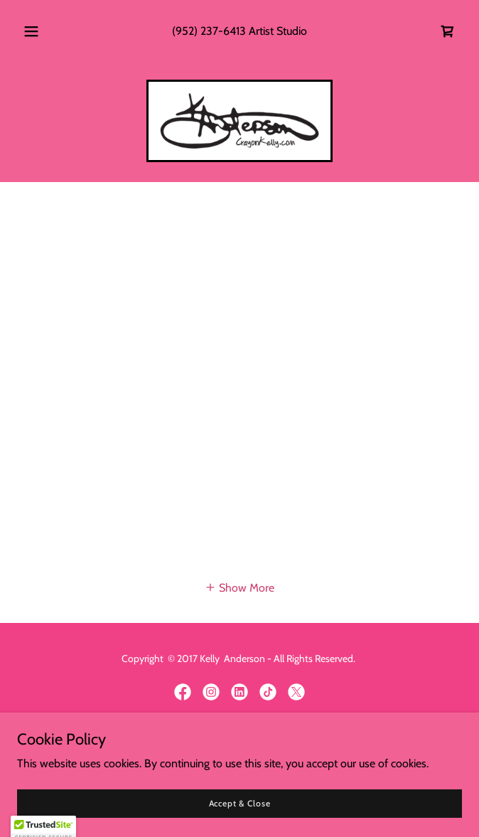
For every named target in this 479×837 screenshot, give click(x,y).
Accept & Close (240, 803)
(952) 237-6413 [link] (209, 31)
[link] (448, 31)
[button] (37, 31)
